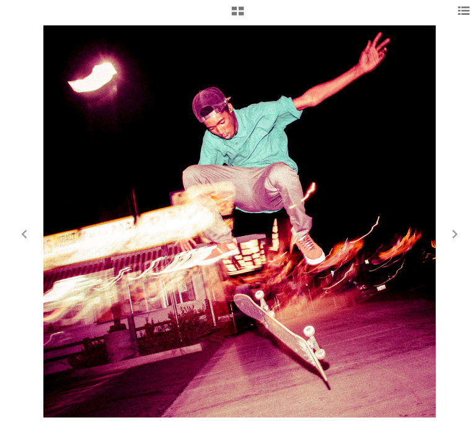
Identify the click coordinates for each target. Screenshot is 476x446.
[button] (237, 15)
